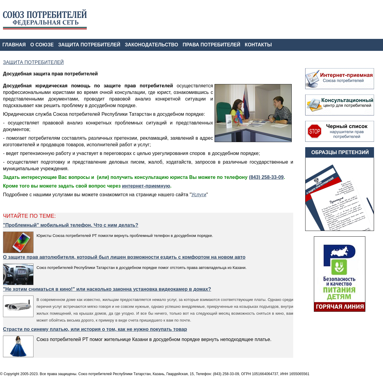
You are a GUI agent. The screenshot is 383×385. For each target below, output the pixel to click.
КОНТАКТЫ (258, 44)
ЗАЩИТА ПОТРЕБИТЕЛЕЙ (89, 44)
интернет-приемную (146, 185)
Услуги (199, 194)
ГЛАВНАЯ (14, 44)
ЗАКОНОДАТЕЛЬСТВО (151, 44)
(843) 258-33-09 (266, 177)
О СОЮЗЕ (42, 44)
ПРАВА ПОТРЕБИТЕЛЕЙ (212, 44)
